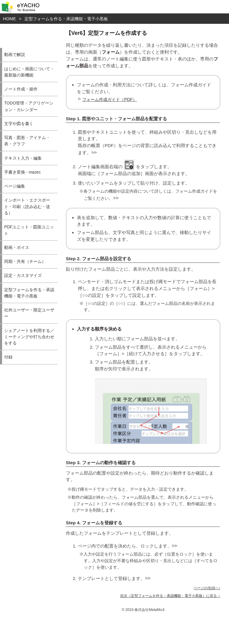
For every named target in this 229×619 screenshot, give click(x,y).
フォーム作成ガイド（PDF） (106, 99)
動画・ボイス (16, 247)
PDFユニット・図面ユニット (29, 230)
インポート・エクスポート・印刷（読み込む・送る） (27, 206)
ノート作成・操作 (21, 89)
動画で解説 (14, 54)
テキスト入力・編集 (23, 158)
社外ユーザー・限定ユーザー (29, 313)
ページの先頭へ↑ (207, 588)
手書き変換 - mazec (22, 172)
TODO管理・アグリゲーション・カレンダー (28, 106)
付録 (8, 357)
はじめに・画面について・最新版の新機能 (29, 72)
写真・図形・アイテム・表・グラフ (27, 140)
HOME (9, 18)
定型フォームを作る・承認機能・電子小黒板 (66, 18)
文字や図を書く (18, 123)
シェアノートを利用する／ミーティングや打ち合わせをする (29, 337)
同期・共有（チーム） (25, 261)
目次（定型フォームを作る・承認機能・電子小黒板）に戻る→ (170, 596)
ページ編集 (14, 186)
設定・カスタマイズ (23, 275)
